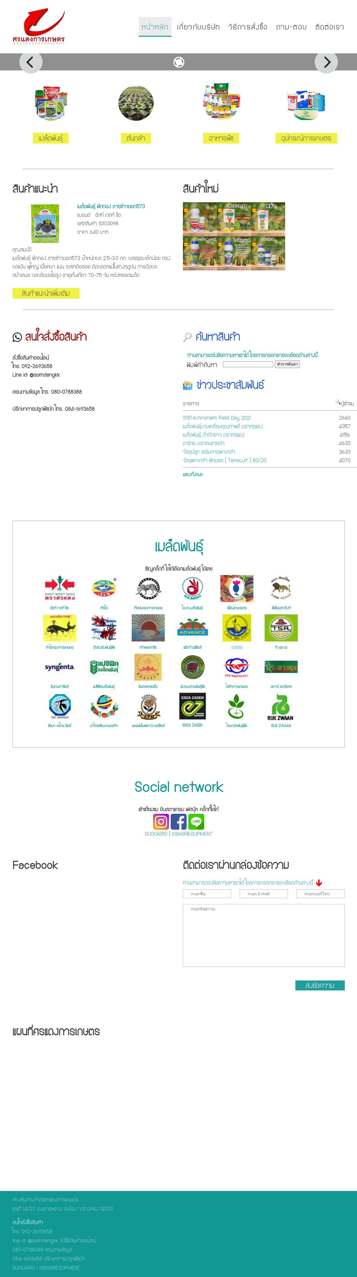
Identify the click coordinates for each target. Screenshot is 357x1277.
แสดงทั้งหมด (192, 474)
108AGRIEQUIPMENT (192, 833)
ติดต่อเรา (330, 27)
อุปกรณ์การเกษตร (306, 138)
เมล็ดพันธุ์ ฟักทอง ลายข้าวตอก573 (111, 206)
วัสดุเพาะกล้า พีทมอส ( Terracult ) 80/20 (224, 460)
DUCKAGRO (156, 833)
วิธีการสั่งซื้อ (248, 27)
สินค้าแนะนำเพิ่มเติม (46, 293)
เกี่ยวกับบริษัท (198, 27)
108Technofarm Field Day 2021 (217, 417)
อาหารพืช (221, 138)
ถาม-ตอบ (291, 27)
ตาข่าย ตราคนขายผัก (203, 443)
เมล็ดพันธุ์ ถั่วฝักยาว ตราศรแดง (213, 434)
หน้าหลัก (155, 27)
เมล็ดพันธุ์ (51, 138)
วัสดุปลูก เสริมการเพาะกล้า (209, 451)
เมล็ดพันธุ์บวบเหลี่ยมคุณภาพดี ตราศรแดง (223, 426)
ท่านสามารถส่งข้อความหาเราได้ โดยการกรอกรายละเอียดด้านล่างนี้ (252, 355)
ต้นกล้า (136, 138)
